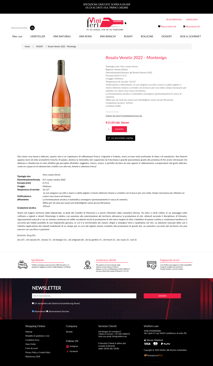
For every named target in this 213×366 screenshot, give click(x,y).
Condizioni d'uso (32, 337)
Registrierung (174, 19)
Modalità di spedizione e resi (37, 333)
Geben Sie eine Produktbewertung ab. (124, 113)
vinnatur (44, 237)
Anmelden (192, 19)
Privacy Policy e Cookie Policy (37, 350)
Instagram (72, 343)
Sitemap (28, 329)
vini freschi (107, 237)
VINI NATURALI (62, 37)
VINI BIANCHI (108, 37)
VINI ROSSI (85, 37)
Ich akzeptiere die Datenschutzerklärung (53, 300)
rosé (132, 237)
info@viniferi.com (119, 334)
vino (19, 237)
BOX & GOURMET (190, 37)
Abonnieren (40, 308)
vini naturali (31, 237)
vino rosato (121, 237)
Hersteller (37, 37)
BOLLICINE (147, 37)
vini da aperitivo (92, 237)
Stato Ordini (30, 341)
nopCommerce (157, 359)
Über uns (17, 37)
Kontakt (69, 329)
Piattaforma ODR (32, 354)
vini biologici (58, 237)
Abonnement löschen (59, 308)
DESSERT (167, 37)
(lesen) (77, 300)
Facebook (72, 348)
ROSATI (128, 37)
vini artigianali (74, 237)
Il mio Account (31, 345)
